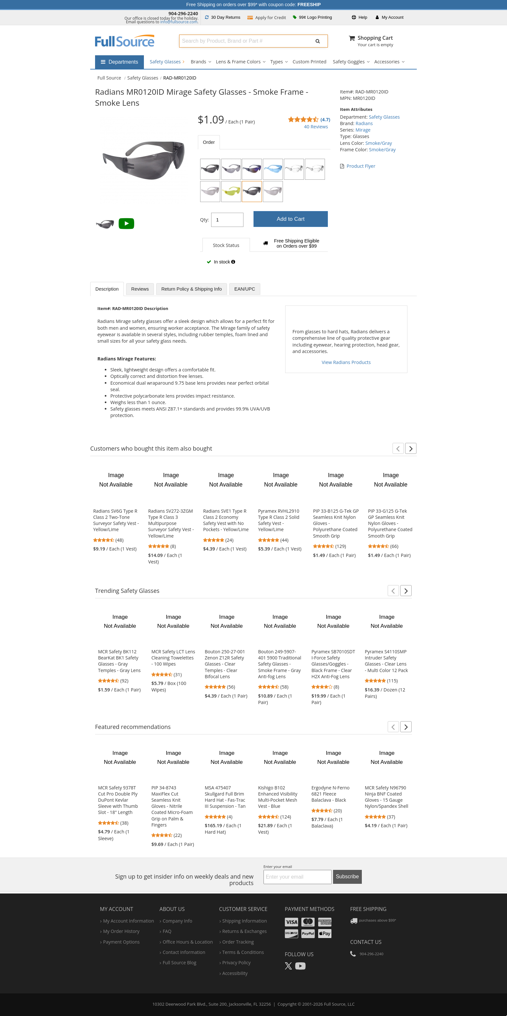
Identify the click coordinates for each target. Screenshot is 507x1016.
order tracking (238, 942)
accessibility (235, 973)
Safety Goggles (349, 62)
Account (390, 17)
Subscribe (347, 876)
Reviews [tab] (140, 289)
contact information (184, 952)
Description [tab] (107, 289)
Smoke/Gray (378, 143)
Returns (222, 17)
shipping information (244, 921)
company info (177, 921)
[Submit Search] (318, 41)
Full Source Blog (179, 962)
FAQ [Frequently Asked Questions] (167, 931)
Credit (266, 17)
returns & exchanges (244, 931)
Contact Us (366, 942)
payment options (121, 942)
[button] (398, 448)
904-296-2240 (183, 13)
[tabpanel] (264, 214)
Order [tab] (209, 142)
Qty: (204, 220)
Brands (198, 62)
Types (276, 62)
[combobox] (242, 41)
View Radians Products (346, 362)
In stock (221, 261)
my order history (121, 931)
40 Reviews (316, 126)
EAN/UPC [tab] (244, 289)
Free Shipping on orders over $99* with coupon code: (253, 4)
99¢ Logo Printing (312, 17)
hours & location (188, 942)
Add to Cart (291, 219)
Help (359, 17)
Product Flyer (361, 166)
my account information (128, 921)
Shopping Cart (375, 37)
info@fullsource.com (179, 22)
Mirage (362, 130)
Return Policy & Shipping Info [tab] (191, 289)
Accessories (387, 62)
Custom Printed (310, 62)
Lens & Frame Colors (238, 62)
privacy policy (236, 962)
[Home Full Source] (109, 78)
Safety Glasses (167, 62)
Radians (364, 123)
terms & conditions (243, 952)
